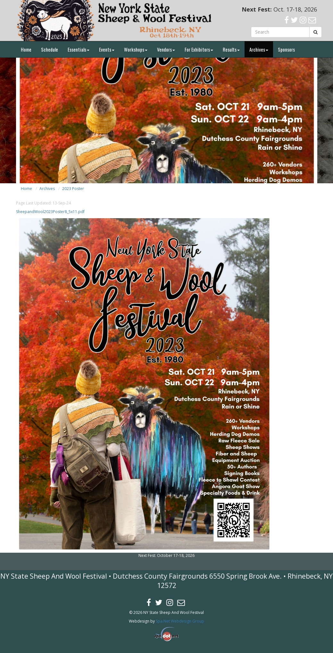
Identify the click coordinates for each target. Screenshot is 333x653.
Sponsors (286, 49)
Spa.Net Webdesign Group (180, 621)
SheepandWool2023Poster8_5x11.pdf (50, 211)
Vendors (166, 49)
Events (106, 49)
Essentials (78, 49)
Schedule (49, 49)
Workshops (135, 49)
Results (231, 49)
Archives (258, 49)
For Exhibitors (199, 49)
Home (26, 49)
